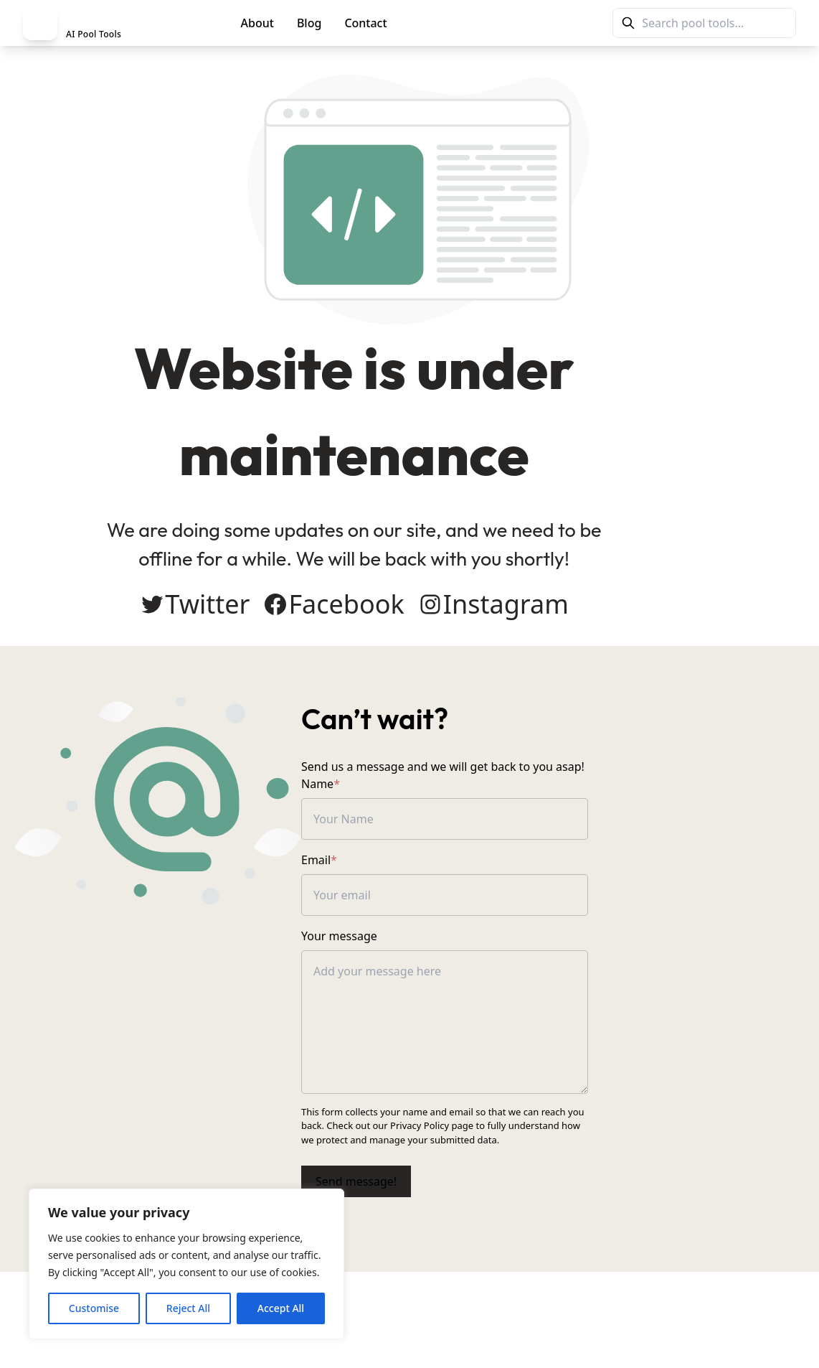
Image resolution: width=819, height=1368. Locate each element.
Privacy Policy (439, 1131)
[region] (186, 1264)
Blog (309, 23)
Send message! (464, 1174)
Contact (365, 23)
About (257, 23)
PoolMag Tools (461, 23)
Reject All (188, 1308)
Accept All (280, 1308)
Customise (94, 1308)
